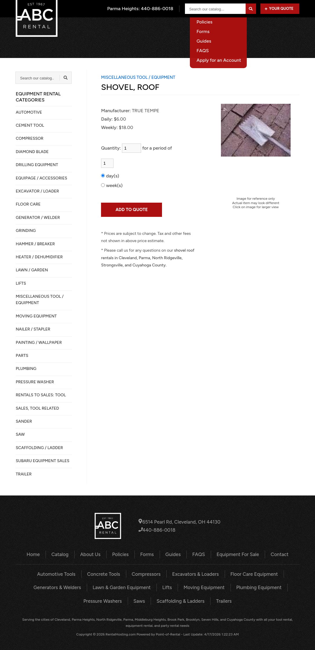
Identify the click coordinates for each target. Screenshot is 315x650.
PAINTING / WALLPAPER (39, 342)
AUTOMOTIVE (29, 112)
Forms (147, 554)
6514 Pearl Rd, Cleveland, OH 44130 (179, 521)
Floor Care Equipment (251, 573)
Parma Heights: (141, 8)
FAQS (198, 554)
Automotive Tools (59, 573)
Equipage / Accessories (41, 178)
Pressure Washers (104, 600)
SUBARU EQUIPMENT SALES (42, 460)
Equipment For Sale (250, 27)
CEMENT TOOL (30, 125)
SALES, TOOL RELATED (37, 408)
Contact (290, 27)
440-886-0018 (158, 530)
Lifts (166, 586)
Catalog (140, 27)
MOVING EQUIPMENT (36, 316)
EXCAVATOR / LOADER (37, 191)
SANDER (24, 421)
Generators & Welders (60, 586)
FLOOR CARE (28, 204)
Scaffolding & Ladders (180, 600)
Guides (172, 554)
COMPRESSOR (29, 138)
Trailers (222, 600)
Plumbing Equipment (256, 586)
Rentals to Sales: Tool (41, 395)
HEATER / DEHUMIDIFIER (39, 257)
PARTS (22, 355)
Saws (139, 600)
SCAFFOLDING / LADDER (39, 447)
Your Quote (279, 8)
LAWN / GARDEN (32, 270)
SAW (20, 434)
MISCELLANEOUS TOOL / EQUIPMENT (40, 299)
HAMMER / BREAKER (35, 244)
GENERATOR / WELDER (38, 217)
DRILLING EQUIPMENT (37, 164)
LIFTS (21, 283)
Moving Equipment (202, 586)
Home (114, 27)
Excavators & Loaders (194, 573)
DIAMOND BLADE (32, 151)
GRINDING (26, 230)
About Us (170, 27)
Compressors (147, 573)
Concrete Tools (105, 573)
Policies (121, 554)
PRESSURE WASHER (35, 382)
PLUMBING (26, 368)
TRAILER (24, 474)
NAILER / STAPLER (33, 329)
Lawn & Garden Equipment (122, 586)
